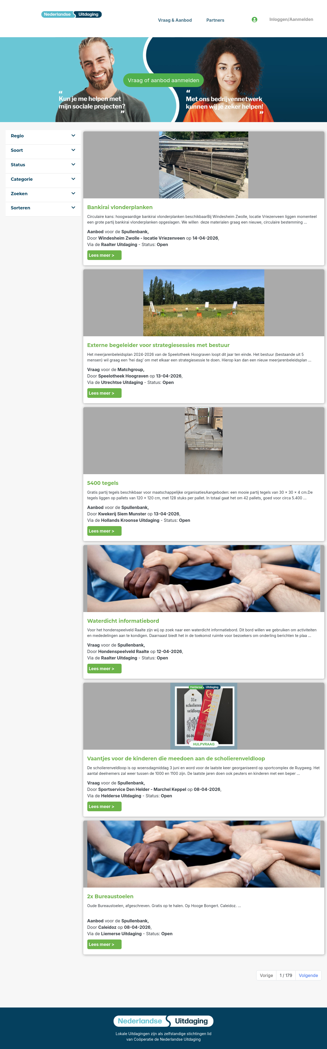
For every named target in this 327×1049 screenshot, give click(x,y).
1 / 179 (286, 975)
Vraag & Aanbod (175, 20)
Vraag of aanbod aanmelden (163, 80)
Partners (215, 20)
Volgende (308, 975)
